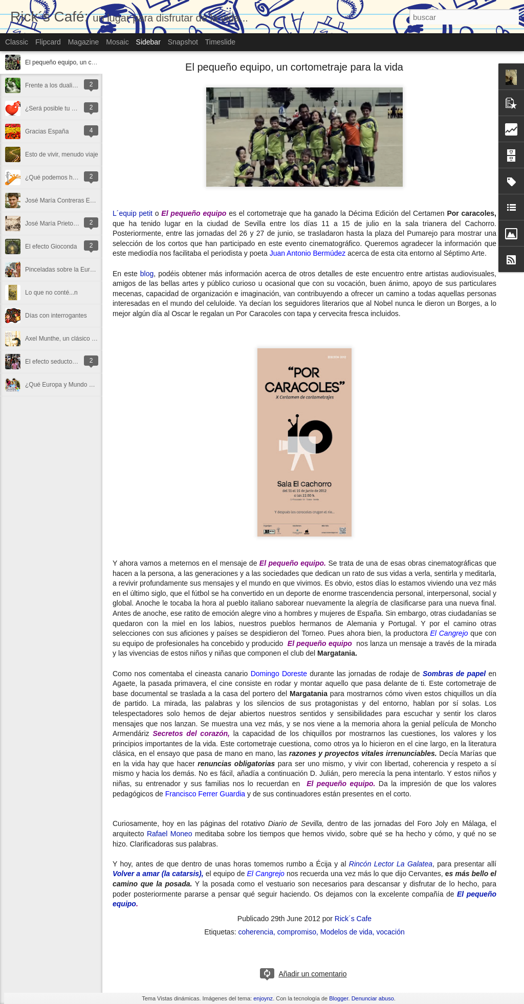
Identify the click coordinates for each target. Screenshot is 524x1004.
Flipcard (48, 42)
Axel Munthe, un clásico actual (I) (70, 338)
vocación (390, 932)
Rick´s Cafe (353, 918)
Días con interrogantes (56, 315)
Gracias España (47, 131)
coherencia (255, 932)
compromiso (296, 932)
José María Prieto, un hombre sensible (77, 223)
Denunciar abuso (373, 998)
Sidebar (148, 42)
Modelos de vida (346, 932)
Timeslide (220, 42)
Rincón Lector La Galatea (390, 864)
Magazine (83, 42)
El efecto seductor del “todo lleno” (71, 361)
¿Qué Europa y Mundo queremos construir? (85, 384)
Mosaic (117, 42)
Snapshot (183, 42)
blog (147, 274)
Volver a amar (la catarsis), (158, 873)
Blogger (338, 998)
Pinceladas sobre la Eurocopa (65, 269)
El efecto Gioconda (51, 246)
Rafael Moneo (169, 834)
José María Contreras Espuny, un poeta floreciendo (95, 200)
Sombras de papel (454, 674)
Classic (16, 42)
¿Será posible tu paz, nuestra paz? (72, 108)
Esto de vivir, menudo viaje (61, 154)
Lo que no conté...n (51, 292)
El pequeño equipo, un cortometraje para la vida (90, 62)
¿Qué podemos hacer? (56, 177)
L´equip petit (132, 213)
